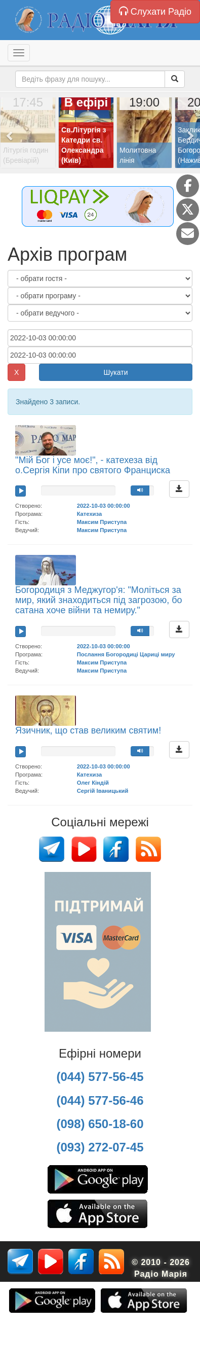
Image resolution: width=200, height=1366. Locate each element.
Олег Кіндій (93, 783)
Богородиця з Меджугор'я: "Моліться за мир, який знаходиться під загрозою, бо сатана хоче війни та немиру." (98, 600)
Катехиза (89, 514)
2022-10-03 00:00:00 (103, 506)
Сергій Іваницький (103, 791)
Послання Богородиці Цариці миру (126, 654)
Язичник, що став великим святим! (88, 730)
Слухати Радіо (155, 11)
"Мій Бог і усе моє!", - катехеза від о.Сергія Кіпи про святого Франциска (92, 465)
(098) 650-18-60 (99, 1124)
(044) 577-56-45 (99, 1076)
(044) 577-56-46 (99, 1100)
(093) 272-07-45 (99, 1147)
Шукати (116, 372)
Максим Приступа (102, 522)
